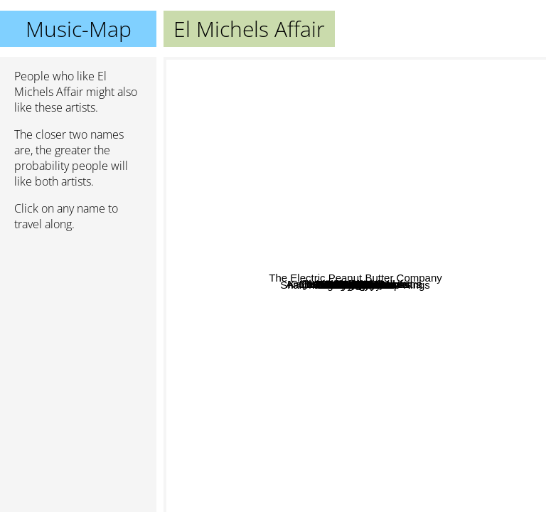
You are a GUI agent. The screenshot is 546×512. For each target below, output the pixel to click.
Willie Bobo (412, 352)
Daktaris (359, 325)
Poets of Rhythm (331, 293)
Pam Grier (474, 322)
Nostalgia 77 (240, 97)
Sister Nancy (337, 155)
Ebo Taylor (255, 429)
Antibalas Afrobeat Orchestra (237, 138)
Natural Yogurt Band (366, 67)
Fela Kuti (302, 372)
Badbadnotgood (412, 66)
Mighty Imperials (297, 502)
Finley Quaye (377, 187)
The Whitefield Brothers (475, 124)
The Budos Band (365, 353)
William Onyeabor (373, 502)
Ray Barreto (499, 362)
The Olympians (427, 219)
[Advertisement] (78, 318)
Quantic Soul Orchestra (342, 262)
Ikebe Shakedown (291, 386)
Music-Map (79, 28)
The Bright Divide (234, 408)
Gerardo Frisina (337, 135)
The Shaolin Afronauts (393, 364)
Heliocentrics (356, 278)
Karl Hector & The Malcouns (351, 217)
